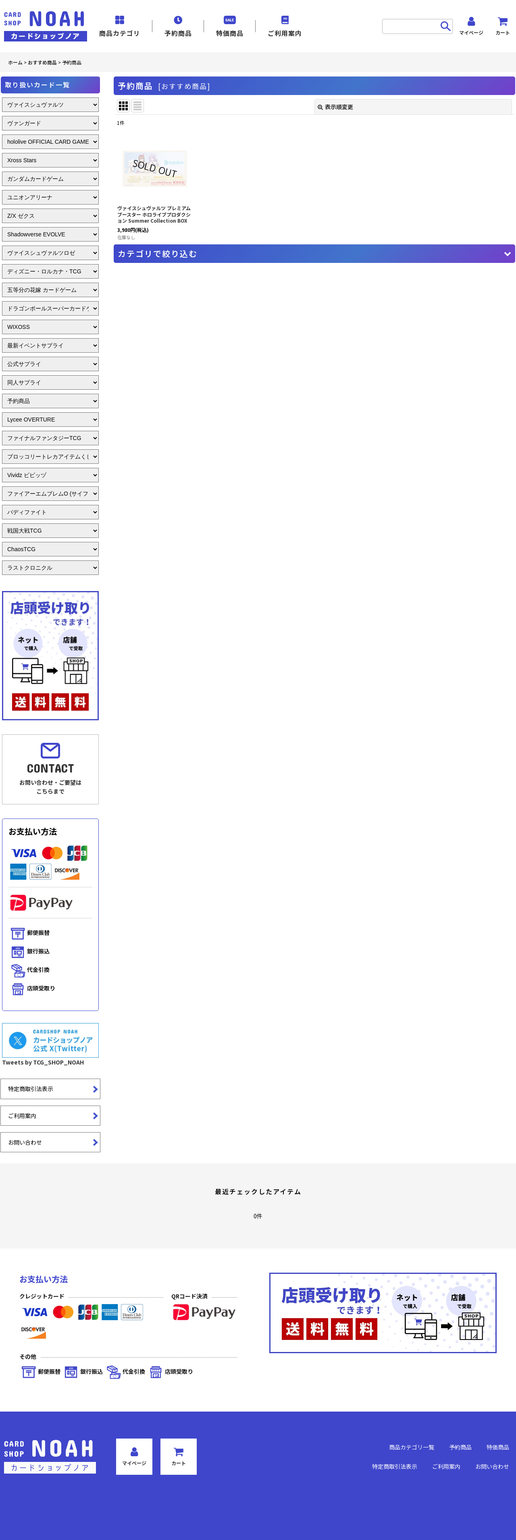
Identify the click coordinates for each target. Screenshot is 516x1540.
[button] (314, 253)
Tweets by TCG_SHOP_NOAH (43, 1062)
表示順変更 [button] (335, 107)
